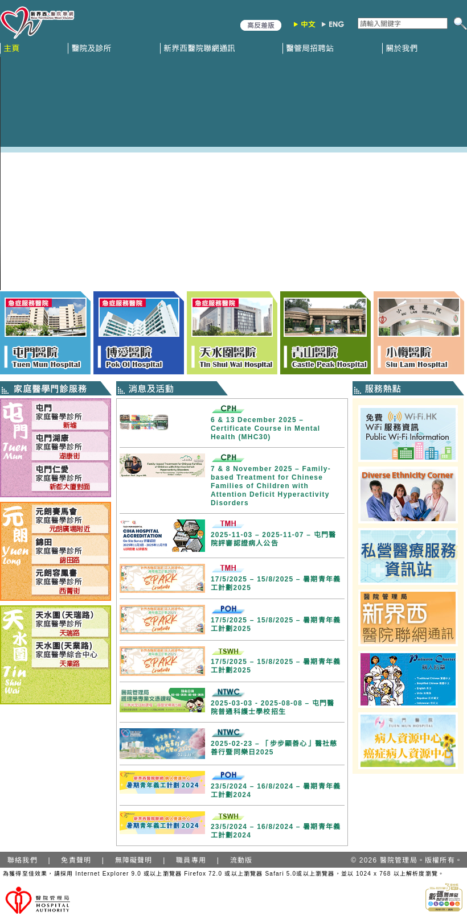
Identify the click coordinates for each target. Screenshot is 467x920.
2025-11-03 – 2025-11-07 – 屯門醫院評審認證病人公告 (273, 539)
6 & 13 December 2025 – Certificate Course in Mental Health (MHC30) (265, 428)
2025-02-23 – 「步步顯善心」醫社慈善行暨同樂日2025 (274, 748)
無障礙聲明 (134, 860)
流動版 (241, 860)
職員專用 (191, 860)
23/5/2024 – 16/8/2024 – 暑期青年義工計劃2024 (276, 790)
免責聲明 (76, 860)
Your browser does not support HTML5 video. (233, 173)
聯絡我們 (22, 860)
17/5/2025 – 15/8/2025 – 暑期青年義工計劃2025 (276, 583)
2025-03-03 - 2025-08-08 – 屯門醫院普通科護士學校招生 (273, 707)
